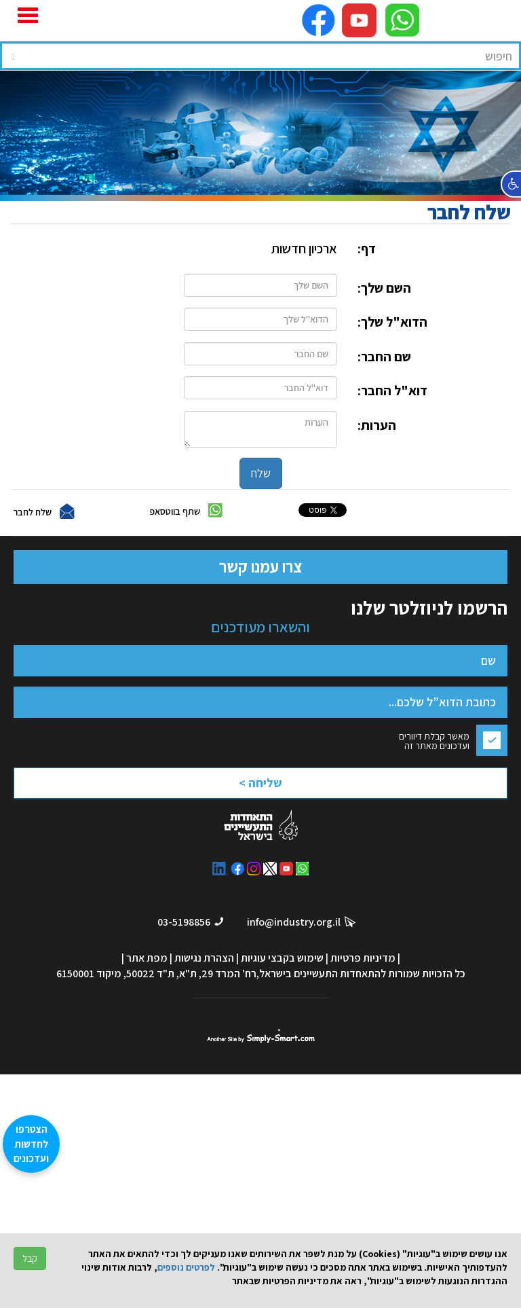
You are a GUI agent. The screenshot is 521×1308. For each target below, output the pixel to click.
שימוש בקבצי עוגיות (282, 958)
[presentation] (223, 786)
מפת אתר (147, 958)
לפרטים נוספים (186, 1267)
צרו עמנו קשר (260, 566)
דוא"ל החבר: (392, 390)
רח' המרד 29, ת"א (217, 973)
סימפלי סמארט (261, 1036)
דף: (367, 248)
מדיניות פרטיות (362, 958)
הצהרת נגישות (204, 958)
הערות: (377, 425)
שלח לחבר (32, 511)
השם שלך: (384, 288)
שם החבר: (384, 356)
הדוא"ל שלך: (392, 322)
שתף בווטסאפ (175, 511)
